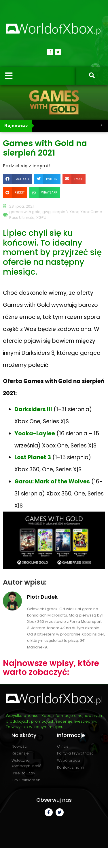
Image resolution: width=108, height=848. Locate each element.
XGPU (41, 217)
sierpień (60, 212)
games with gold (25, 212)
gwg (46, 212)
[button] (17, 179)
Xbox (74, 212)
